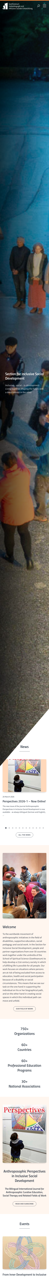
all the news (25, 835)
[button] (6, 828)
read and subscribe (24, 1204)
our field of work (24, 1009)
